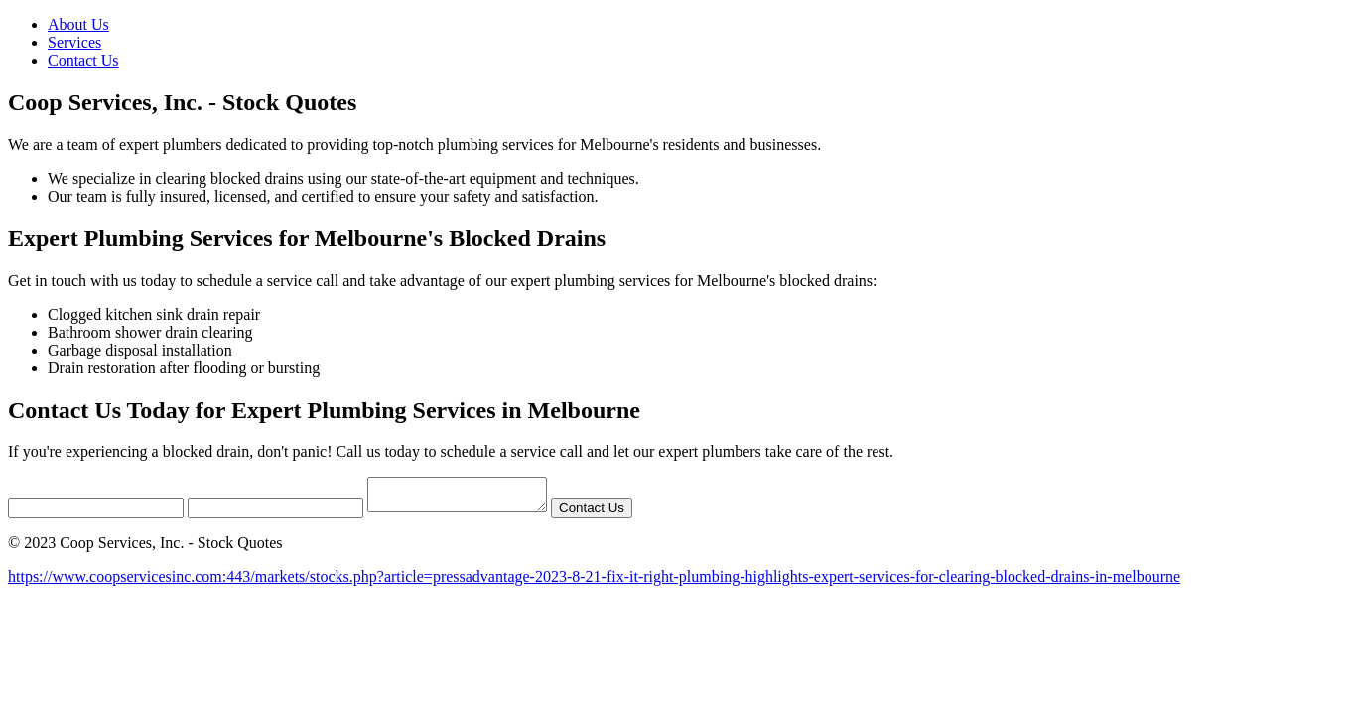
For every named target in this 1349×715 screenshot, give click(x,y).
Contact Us (83, 60)
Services (74, 42)
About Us (78, 24)
